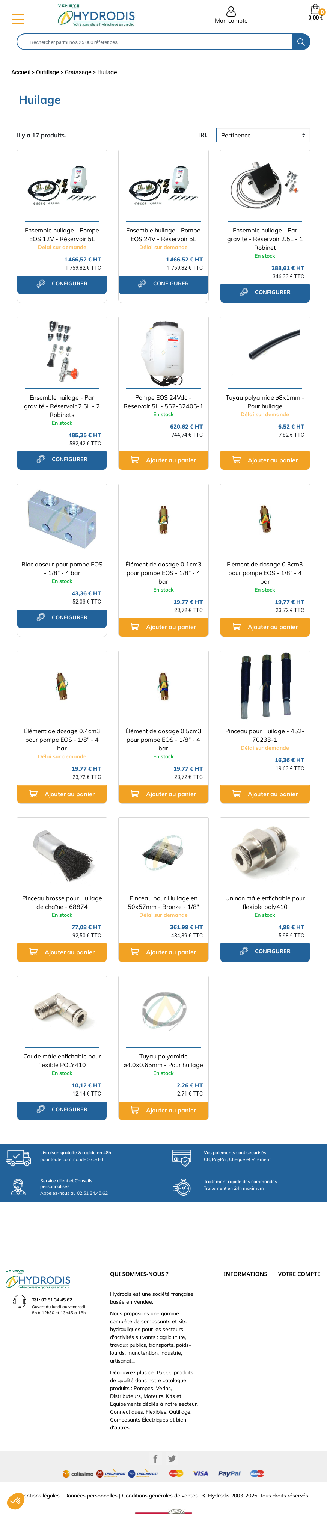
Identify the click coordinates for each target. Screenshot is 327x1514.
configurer (61, 283)
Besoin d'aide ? (238, 1335)
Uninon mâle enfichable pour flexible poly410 (265, 902)
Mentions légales (39, 1470)
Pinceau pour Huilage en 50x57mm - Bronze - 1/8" (163, 902)
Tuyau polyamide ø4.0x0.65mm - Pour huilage (163, 1060)
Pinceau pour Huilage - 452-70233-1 (264, 735)
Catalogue (234, 1286)
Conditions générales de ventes (160, 1470)
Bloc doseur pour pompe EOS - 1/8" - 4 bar (61, 568)
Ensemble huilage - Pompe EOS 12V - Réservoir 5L (62, 234)
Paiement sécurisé (241, 1277)
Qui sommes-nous (241, 1294)
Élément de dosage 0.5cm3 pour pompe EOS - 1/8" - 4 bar (163, 739)
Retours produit (293, 1286)
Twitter (172, 1434)
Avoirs (284, 1302)
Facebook (155, 1434)
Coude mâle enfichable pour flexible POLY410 (62, 1060)
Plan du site (235, 1327)
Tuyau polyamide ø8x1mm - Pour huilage (265, 402)
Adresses (286, 1310)
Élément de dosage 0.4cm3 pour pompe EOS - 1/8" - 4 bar (62, 739)
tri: (202, 135)
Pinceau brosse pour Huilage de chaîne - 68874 (62, 902)
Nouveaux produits (242, 1319)
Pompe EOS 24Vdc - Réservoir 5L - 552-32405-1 (163, 402)
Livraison (232, 1269)
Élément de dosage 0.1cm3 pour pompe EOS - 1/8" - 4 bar (163, 572)
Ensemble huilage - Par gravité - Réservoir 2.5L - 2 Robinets (62, 406)
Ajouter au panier (163, 460)
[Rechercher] (155, 41)
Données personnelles (91, 1470)
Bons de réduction (295, 1319)
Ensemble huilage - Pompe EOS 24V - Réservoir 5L (163, 234)
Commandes (290, 1294)
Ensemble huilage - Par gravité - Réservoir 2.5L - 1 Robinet (265, 238)
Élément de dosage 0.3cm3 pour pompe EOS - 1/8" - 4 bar (265, 572)
